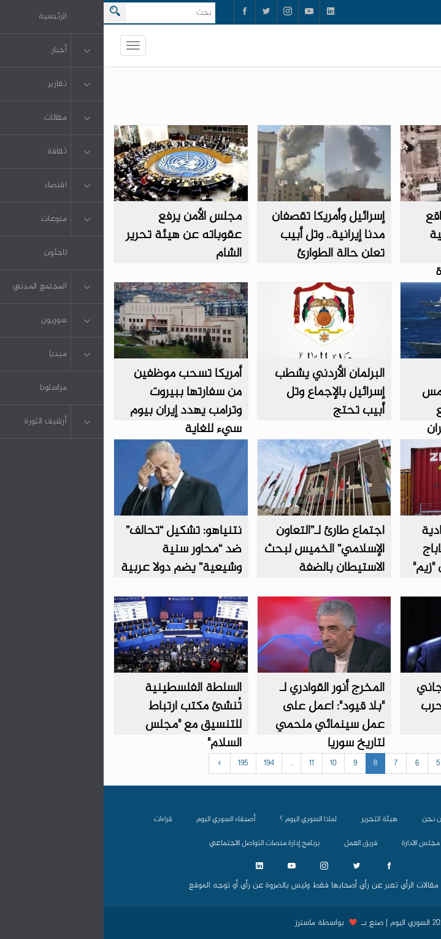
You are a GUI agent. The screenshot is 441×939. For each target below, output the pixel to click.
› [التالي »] (116, 763)
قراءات (59, 819)
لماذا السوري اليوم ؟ (204, 819)
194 (165, 763)
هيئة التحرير (276, 819)
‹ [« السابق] (419, 763)
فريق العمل (257, 843)
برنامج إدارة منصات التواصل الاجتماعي (160, 843)
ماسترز (201, 923)
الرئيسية (378, 819)
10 (229, 763)
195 (139, 763)
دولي (412, 101)
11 (207, 763)
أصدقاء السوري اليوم (122, 819)
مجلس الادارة (317, 843)
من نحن (330, 819)
